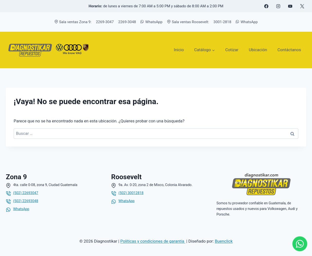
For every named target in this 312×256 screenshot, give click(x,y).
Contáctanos (289, 49)
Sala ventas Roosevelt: (188, 22)
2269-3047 (105, 22)
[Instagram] (278, 6)
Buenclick (224, 241)
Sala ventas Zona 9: (73, 22)
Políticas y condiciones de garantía (152, 241)
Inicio (179, 49)
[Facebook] (266, 6)
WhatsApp (151, 22)
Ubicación (258, 49)
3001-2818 (222, 22)
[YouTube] (290, 6)
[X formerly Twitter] (302, 6)
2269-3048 (127, 22)
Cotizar (231, 49)
